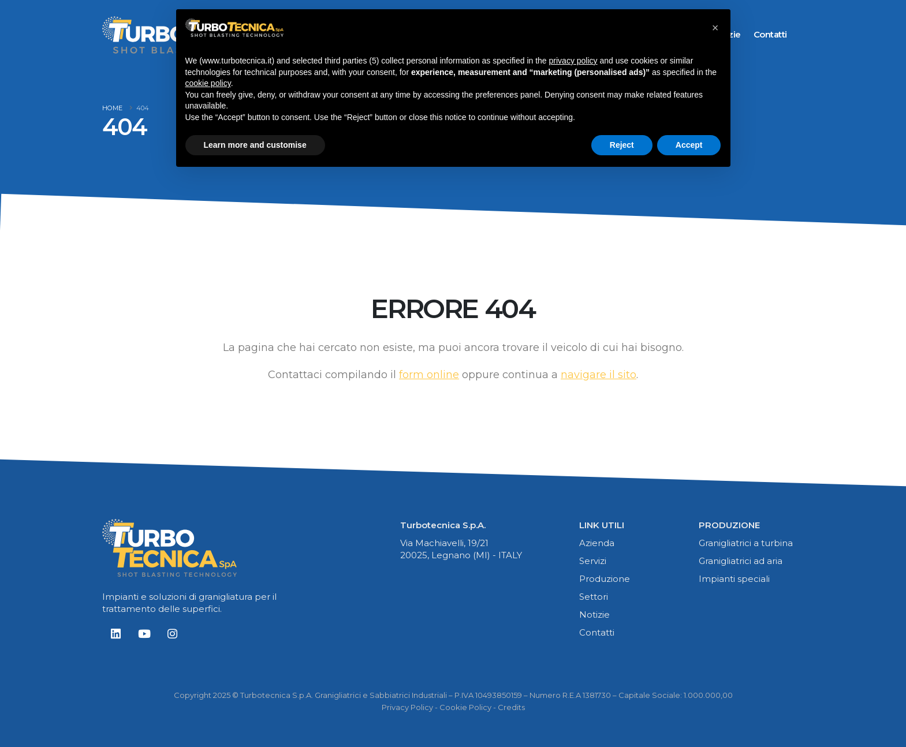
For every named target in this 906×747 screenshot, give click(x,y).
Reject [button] (622, 145)
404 (142, 108)
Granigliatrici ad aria (740, 560)
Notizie (594, 614)
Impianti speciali (734, 578)
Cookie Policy (465, 707)
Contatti (596, 632)
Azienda (596, 542)
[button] (715, 27)
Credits (511, 707)
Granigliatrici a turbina (746, 542)
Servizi (592, 560)
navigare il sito (598, 374)
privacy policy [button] (573, 60)
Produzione (604, 578)
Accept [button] (689, 145)
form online (429, 374)
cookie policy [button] (208, 83)
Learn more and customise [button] (255, 145)
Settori (593, 596)
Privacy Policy (407, 707)
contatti (770, 34)
